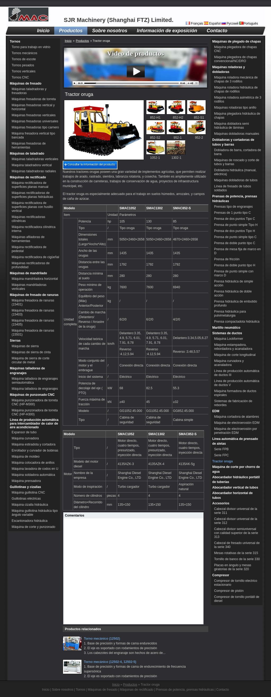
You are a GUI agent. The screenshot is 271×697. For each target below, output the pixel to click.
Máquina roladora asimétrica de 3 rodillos (237, 99)
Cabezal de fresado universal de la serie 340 (237, 545)
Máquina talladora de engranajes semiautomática (35, 380)
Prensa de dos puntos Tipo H (234, 231)
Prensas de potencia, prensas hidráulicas (234, 198)
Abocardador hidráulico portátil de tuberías (236, 479)
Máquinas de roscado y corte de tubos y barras (236, 162)
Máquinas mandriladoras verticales (29, 287)
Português (248, 23)
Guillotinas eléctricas (26, 498)
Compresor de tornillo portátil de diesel (236, 599)
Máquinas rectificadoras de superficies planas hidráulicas (32, 195)
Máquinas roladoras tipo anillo (235, 107)
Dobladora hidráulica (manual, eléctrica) (235, 172)
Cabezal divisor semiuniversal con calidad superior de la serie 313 (236, 533)
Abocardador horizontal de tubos (232, 495)
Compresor (220, 575)
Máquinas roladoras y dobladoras (228, 69)
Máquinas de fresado (25, 83)
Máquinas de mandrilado (28, 273)
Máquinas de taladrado (27, 153)
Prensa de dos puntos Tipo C (234, 219)
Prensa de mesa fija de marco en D (237, 251)
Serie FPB (221, 449)
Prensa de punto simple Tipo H (236, 225)
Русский (230, 23)
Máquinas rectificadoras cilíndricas (28, 219)
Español (213, 23)
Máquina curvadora (25, 438)
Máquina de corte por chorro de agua (236, 469)
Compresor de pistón (228, 591)
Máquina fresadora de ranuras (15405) (33, 322)
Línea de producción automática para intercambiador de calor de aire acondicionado (34, 423)
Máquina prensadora (26, 481)
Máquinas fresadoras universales (35, 121)
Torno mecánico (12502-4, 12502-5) (110, 662)
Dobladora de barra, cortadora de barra (237, 152)
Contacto (217, 30)
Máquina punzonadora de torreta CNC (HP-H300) (35, 412)
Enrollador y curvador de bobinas (35, 450)
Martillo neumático (226, 327)
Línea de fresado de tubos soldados (232, 188)
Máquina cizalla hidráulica (30, 505)
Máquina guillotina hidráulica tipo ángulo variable (35, 513)
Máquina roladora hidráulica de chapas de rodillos (236, 89)
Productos (71, 30)
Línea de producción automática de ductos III (236, 373)
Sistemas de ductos (227, 333)
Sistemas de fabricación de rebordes (233, 403)
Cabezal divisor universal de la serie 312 (235, 521)
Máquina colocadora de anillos (33, 462)
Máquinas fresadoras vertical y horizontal (33, 107)
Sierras (15, 340)
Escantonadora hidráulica (29, 521)
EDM (215, 411)
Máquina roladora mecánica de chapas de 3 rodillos (236, 79)
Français (195, 23)
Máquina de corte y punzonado (33, 527)
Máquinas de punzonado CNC (32, 395)
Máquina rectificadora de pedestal (29, 249)
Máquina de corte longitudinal (235, 355)
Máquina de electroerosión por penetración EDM (235, 431)
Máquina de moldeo (25, 456)
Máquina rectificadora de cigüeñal (35, 257)
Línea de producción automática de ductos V (236, 383)
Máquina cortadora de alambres (236, 417)
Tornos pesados (23, 65)
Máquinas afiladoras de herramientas (28, 239)
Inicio (43, 30)
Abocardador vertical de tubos (235, 487)
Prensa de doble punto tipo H (234, 265)
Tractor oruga (222, 461)
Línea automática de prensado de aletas (235, 441)
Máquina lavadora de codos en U (35, 469)
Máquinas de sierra (25, 346)
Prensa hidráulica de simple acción (233, 283)
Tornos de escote (24, 59)
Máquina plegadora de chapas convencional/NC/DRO (235, 59)
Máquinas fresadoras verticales (34, 115)
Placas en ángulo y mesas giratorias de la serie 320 (232, 567)
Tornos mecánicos (24, 53)
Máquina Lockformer (228, 339)
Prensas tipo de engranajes (233, 206)
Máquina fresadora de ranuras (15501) (33, 332)
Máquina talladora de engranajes (35, 389)
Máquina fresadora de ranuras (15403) (33, 312)
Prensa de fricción (227, 259)
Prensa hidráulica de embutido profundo (235, 303)
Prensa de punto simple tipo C (235, 237)
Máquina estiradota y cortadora (33, 444)
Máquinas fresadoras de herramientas (29, 145)
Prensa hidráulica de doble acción (233, 293)
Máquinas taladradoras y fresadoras (29, 91)
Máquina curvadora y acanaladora (229, 363)
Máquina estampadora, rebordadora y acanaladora (233, 347)
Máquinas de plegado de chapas (236, 41)
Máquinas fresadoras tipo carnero (35, 127)
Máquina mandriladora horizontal (35, 279)
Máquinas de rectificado (28, 177)
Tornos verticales (23, 71)
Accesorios (220, 503)
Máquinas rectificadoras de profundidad (30, 265)
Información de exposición (167, 30)
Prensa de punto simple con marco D (234, 273)
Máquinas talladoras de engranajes (27, 370)
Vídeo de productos (135, 53)
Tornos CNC (20, 77)
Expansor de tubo (24, 432)
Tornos (15, 41)
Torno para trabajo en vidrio (31, 47)
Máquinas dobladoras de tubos (236, 180)
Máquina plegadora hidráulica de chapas (237, 115)
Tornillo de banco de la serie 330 (237, 559)
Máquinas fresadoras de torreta (34, 99)
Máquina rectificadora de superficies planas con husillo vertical (32, 207)
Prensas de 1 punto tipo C (232, 213)
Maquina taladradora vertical (32, 165)
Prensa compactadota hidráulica (236, 321)
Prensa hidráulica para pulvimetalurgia (230, 313)
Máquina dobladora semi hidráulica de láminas (231, 125)
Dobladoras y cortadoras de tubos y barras (233, 142)
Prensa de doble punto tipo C (234, 243)
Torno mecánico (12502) (102, 638)
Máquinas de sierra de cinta (31, 352)
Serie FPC (221, 455)
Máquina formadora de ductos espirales (235, 393)
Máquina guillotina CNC (28, 492)
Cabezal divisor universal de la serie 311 (235, 511)
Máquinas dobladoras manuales (236, 134)
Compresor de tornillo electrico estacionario (235, 583)
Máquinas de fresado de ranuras (34, 295)
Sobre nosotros (109, 30)
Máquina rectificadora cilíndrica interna (33, 229)
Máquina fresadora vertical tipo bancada (33, 135)
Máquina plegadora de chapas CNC (235, 49)
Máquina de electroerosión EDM (236, 423)
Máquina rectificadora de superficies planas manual (30, 185)
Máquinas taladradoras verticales (35, 159)
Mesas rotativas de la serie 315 (236, 553)
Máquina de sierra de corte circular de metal (30, 360)
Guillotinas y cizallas (25, 487)
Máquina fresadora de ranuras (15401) (33, 302)
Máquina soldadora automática (33, 475)
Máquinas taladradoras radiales (34, 171)
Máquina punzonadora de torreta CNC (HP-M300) (35, 402)
